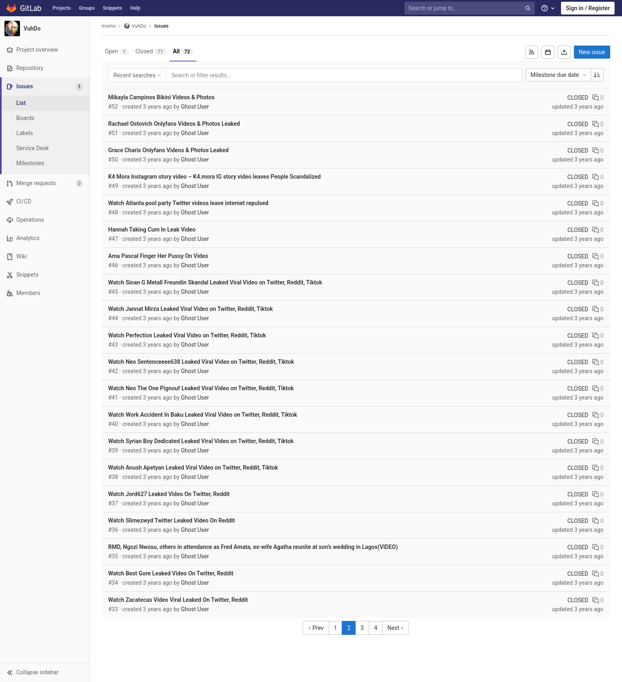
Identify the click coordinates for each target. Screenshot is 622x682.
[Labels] (45, 133)
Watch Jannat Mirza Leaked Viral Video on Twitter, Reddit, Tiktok (190, 309)
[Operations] (44, 220)
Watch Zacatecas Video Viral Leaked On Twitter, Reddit (178, 600)
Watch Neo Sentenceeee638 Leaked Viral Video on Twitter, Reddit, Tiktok (201, 361)
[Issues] (45, 86)
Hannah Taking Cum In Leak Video (152, 229)
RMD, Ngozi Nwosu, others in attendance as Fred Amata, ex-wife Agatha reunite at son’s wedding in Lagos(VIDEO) (253, 547)
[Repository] (44, 68)
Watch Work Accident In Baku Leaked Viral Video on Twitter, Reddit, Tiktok (202, 414)
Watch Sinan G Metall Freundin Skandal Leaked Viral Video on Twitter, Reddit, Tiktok (215, 282)
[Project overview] (44, 50)
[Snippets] (44, 275)
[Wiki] (44, 256)
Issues (161, 26)
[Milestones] (45, 163)
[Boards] (45, 118)
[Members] (44, 293)
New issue (592, 52)
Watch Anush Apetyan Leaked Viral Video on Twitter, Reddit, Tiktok (193, 467)
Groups (87, 8)
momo (109, 26)
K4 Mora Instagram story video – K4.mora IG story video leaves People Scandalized (214, 176)
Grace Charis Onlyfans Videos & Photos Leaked (168, 150)
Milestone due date (559, 75)
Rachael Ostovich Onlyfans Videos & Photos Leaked (174, 123)
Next (395, 628)
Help (135, 8)
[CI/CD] (44, 201)
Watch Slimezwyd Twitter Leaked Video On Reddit (171, 520)
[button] (44, 672)
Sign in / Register (588, 8)
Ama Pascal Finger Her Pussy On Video (158, 256)
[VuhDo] (45, 28)
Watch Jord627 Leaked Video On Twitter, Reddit (169, 494)
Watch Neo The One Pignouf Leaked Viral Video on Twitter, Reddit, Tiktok (201, 388)
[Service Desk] (45, 148)
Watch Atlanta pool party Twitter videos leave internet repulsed (188, 203)
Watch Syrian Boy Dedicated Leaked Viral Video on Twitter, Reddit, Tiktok (201, 441)
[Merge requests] (44, 183)
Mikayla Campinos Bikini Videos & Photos (161, 97)
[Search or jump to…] (470, 8)
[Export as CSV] (564, 52)
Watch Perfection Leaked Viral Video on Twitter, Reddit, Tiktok (187, 335)
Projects (62, 8)
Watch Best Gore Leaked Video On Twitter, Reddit (170, 573)
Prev (316, 628)
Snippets (112, 8)
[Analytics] (44, 238)
